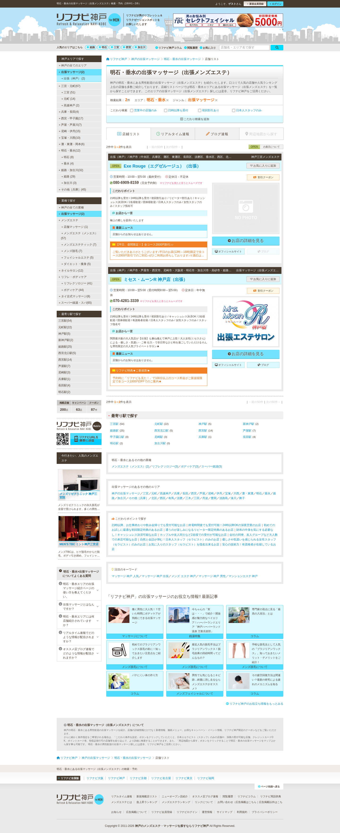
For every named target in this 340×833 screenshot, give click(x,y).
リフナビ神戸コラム (168, 47)
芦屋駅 (247, 430)
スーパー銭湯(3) (211, 466)
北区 (154, 498)
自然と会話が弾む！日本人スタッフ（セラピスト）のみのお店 (179, 539)
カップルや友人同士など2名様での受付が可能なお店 (193, 534)
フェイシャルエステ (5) (77, 257)
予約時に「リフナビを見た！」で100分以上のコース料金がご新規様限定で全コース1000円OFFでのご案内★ (157, 379)
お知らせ (116, 812)
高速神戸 (165, 493)
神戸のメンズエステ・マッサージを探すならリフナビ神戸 (172, 826)
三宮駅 (114, 424)
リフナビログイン (187, 812)
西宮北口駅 (161, 430)
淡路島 (223, 498)
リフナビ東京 (183, 778)
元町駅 (158, 424)
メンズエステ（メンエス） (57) (79, 236)
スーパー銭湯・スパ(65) (75, 302)
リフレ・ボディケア (73, 277)
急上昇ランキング (146, 802)
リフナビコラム (247, 796)
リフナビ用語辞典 (270, 796)
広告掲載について (136, 812)
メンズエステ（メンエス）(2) (130, 466)
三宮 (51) (68, 92)
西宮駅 (203, 430)
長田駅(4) (64, 385)
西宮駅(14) (65, 359)
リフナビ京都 (138, 778)
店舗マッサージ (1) (74, 227)
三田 (197, 498)
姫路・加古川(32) (71, 170)
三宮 (115, 47)
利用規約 (242, 812)
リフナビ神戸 (116, 778)
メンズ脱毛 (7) (71, 251)
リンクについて (204, 802)
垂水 (267, 493)
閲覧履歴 (191, 47)
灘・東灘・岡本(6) (72, 144)
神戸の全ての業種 (71, 207)
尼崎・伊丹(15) (70, 131)
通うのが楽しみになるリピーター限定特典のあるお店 (200, 529)
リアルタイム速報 (121, 796)
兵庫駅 (203, 437)
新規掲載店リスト (146, 796)
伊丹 (219, 493)
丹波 (205, 498)
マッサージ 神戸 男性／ (214, 576)
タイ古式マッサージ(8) (74, 296)
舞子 (242, 498)
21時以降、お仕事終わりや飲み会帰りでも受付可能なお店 (149, 525)
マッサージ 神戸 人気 (125, 576)
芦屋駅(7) (64, 366)
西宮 (127, 47)
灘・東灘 (247, 493)
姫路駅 (114, 430)
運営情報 (207, 812)
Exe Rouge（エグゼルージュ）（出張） (155, 166)
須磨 (180, 498)
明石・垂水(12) (69, 150)
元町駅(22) (65, 327)
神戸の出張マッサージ (126, 493)
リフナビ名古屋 (161, 778)
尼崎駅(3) (64, 372)
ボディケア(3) (190, 466)
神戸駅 (203, 424)
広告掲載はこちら (246, 802)
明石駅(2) (64, 392)
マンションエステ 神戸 (243, 576)
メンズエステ (68, 220)
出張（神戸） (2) (73, 78)
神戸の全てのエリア (73, 65)
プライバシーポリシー (265, 812)
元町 (154, 493)
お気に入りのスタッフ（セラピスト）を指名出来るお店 (184, 544)
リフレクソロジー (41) (76, 283)
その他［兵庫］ (139, 498)
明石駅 (114, 443)
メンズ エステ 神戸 (183, 576)
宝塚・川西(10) (70, 137)
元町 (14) (68, 98)
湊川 (233, 498)
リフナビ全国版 (68, 778)
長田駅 (247, 437)
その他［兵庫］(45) (72, 189)
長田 (185, 493)
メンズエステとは (121, 802)
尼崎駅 (158, 437)
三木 (188, 498)
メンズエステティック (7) (78, 244)
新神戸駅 (248, 424)
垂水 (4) (67, 163)
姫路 (91, 47)
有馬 (171, 498)
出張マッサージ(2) (71, 72)
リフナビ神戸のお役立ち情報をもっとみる (254, 703)
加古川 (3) (68, 183)
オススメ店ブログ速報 (205, 796)
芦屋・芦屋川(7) (70, 124)
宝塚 (228, 493)
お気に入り (208, 47)
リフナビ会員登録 (161, 812)
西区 (163, 498)
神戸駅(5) (64, 333)
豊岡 (214, 498)
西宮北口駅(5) (67, 353)
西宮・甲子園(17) (71, 118)
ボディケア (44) (72, 290)
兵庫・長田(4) (69, 111)
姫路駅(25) (65, 346)
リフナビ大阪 (94, 778)
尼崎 (211, 493)
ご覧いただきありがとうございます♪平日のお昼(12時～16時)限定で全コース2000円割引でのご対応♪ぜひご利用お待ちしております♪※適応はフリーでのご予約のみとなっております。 (158, 253)
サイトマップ (224, 812)
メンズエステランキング (176, 802)
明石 (103, 47)
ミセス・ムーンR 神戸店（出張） (148, 279)
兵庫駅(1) (64, 379)
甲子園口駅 (117, 437)
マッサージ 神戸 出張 (155, 576)
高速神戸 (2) (70, 105)
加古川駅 (160, 443)
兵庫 (177, 493)
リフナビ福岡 (205, 778)
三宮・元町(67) (69, 86)
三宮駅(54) (65, 320)
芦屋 (202, 493)
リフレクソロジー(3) (165, 466)
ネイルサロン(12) (71, 270)
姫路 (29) (68, 176)
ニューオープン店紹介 (175, 796)
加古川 (140, 47)
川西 (236, 493)
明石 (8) (67, 157)
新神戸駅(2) (65, 340)
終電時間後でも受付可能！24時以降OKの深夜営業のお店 (224, 525)
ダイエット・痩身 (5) (76, 264)
